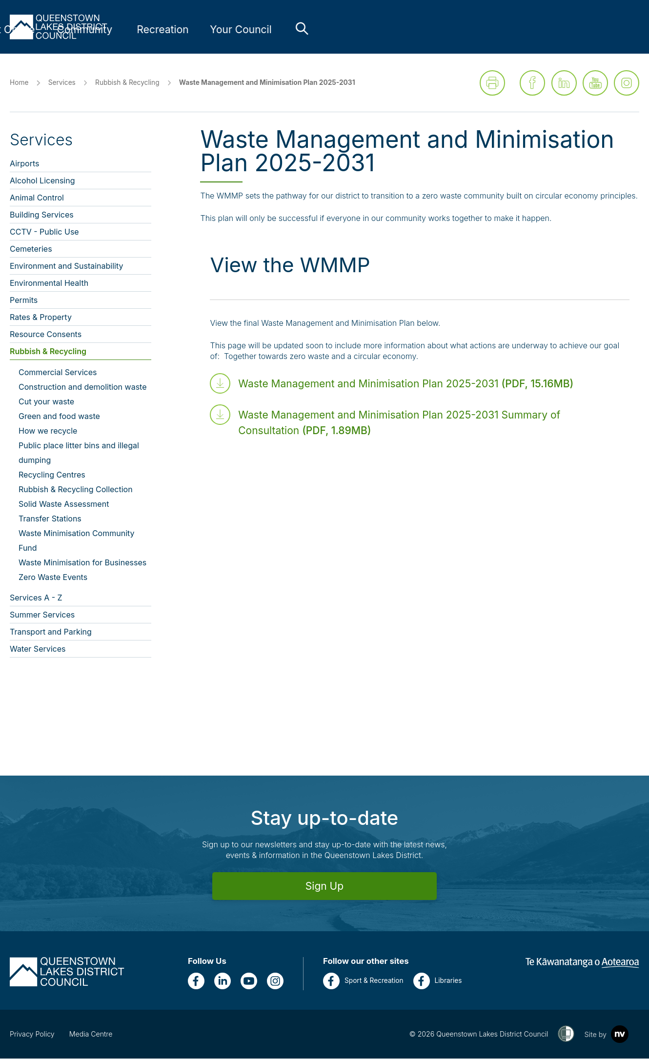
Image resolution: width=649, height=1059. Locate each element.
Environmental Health (49, 283)
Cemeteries (31, 249)
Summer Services (42, 615)
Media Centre (91, 1034)
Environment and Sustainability (66, 266)
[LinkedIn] (222, 981)
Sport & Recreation (363, 981)
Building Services (42, 215)
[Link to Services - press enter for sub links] (258, 30)
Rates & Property (41, 317)
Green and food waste (59, 416)
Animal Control (37, 198)
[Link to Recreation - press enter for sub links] (493, 30)
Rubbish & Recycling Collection (76, 490)
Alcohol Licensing (42, 181)
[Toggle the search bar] (632, 28)
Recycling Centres (52, 475)
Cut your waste (46, 402)
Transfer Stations (50, 519)
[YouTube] (249, 981)
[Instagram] (275, 981)
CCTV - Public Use (44, 232)
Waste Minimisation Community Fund (77, 541)
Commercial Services (58, 373)
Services (62, 83)
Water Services (38, 649)
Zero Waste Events (53, 577)
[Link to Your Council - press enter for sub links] (571, 30)
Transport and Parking (51, 632)
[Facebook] (196, 981)
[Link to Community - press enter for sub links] (415, 30)
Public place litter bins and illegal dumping (79, 453)
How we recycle (48, 431)
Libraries (437, 981)
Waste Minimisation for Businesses (82, 563)
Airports (24, 164)
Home (19, 83)
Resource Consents (45, 335)
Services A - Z (36, 598)
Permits (24, 300)
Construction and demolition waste (83, 387)
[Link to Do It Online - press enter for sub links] (336, 30)
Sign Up (324, 886)
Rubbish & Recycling (127, 83)
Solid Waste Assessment (64, 504)
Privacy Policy (32, 1034)
